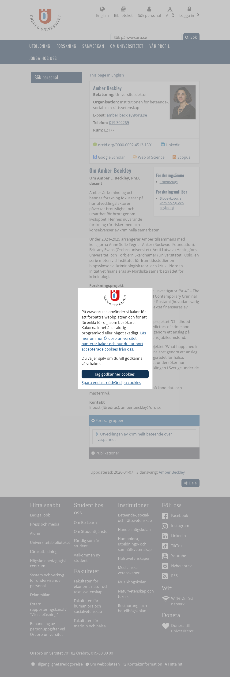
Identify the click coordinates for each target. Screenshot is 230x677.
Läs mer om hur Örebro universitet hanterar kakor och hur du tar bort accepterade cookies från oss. (114, 341)
